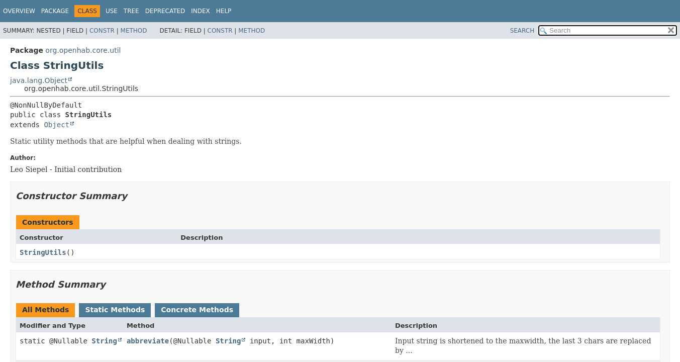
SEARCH (522, 30)
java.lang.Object (38, 80)
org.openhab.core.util (83, 50)
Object (56, 125)
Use (112, 11)
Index (200, 11)
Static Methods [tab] (115, 310)
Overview (19, 11)
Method (134, 30)
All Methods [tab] (45, 310)
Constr (102, 30)
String (104, 341)
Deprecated (165, 11)
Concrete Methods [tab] (197, 310)
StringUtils (43, 252)
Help (224, 11)
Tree (131, 11)
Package (55, 11)
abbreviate (148, 341)
